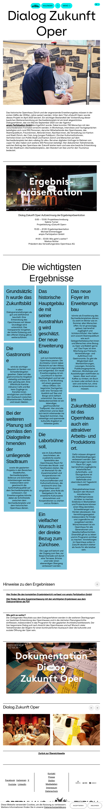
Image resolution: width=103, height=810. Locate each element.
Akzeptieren (78, 806)
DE (97, 4)
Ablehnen (95, 806)
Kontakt (51, 773)
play (51, 188)
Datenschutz (51, 791)
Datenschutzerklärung (55, 807)
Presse (51, 777)
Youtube (12, 784)
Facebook (10, 780)
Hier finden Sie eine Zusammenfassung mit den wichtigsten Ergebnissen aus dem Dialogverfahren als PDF (46, 600)
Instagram (21, 780)
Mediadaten (51, 784)
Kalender (47, 6)
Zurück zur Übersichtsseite (51, 753)
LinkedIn (22, 784)
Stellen (51, 780)
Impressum (51, 787)
